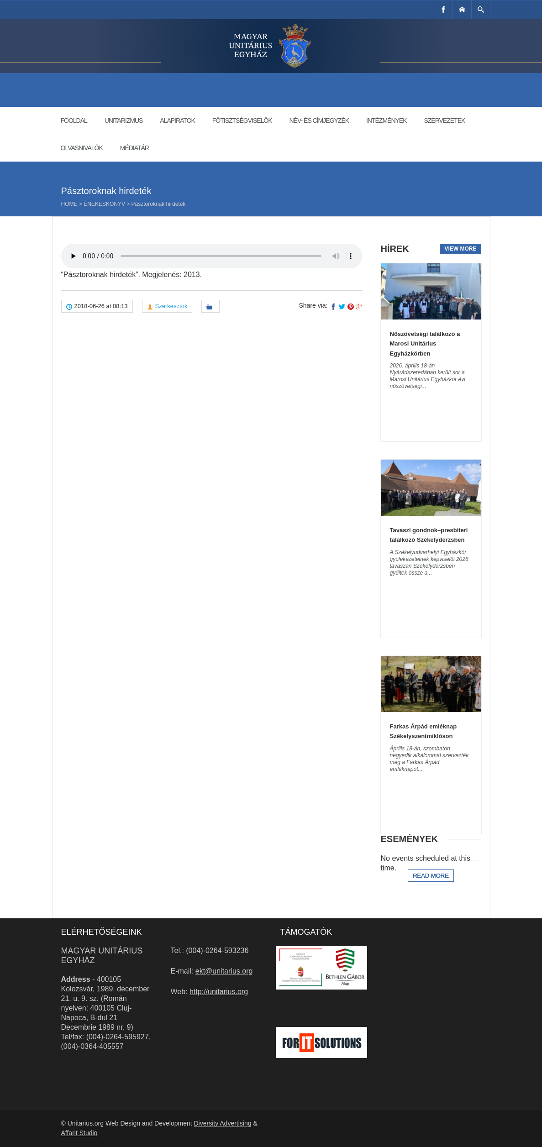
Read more (431, 875)
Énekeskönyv (104, 204)
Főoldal (74, 120)
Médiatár (134, 148)
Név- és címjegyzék (319, 120)
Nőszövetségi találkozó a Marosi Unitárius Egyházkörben (425, 343)
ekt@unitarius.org (224, 971)
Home (69, 204)
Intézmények (386, 120)
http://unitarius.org (218, 991)
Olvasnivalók (82, 148)
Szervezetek (444, 120)
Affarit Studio (79, 1133)
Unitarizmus (124, 120)
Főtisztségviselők (242, 120)
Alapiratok (177, 120)
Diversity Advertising (222, 1123)
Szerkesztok (171, 306)
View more (460, 249)
